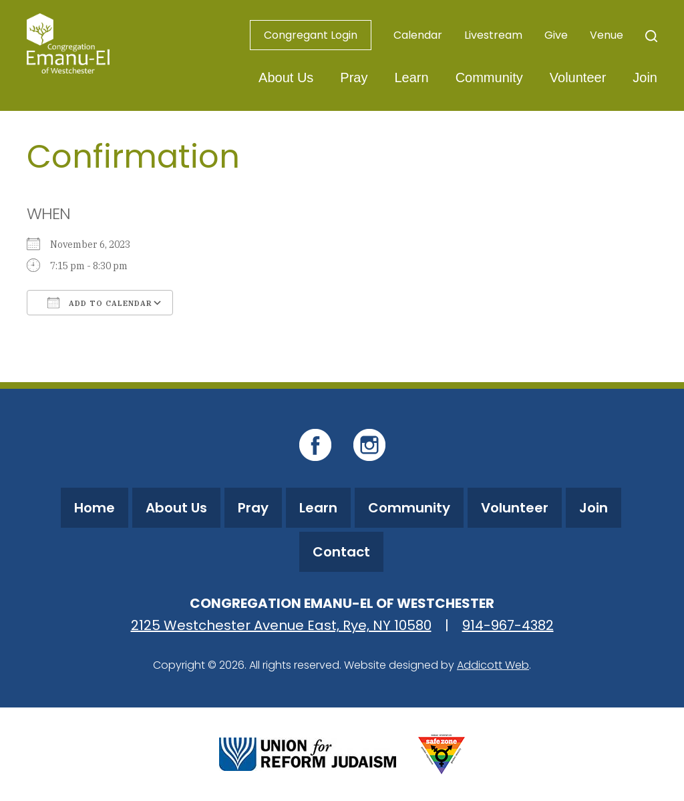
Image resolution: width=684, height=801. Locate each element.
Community (489, 77)
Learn (411, 77)
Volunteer (578, 77)
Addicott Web (493, 665)
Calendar (417, 35)
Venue (606, 35)
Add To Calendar (99, 303)
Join (645, 77)
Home (94, 507)
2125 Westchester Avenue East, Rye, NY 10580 (281, 625)
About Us (286, 77)
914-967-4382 (508, 625)
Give (556, 35)
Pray (353, 77)
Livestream (493, 35)
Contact (341, 551)
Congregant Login (310, 35)
